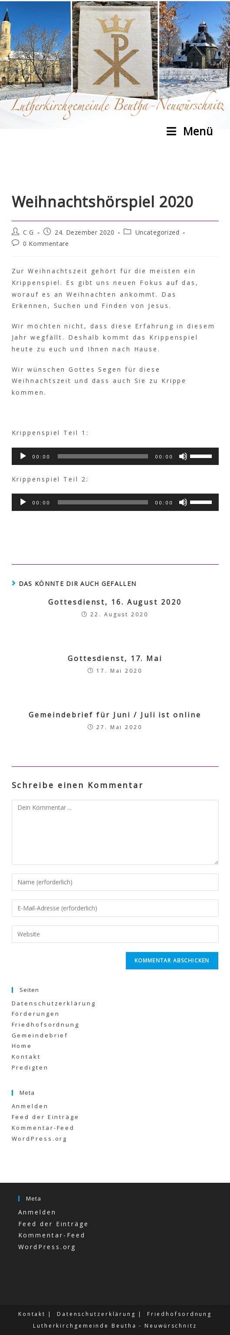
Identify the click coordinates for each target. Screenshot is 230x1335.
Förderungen (36, 1014)
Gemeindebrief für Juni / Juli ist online (115, 715)
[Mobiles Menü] (190, 131)
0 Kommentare (46, 243)
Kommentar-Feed (43, 1128)
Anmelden (30, 1106)
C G (28, 232)
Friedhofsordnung (45, 1024)
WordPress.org (40, 1138)
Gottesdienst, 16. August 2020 (114, 602)
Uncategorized (157, 232)
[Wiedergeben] (23, 456)
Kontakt (26, 1056)
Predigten (30, 1067)
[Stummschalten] (183, 456)
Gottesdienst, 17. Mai (115, 658)
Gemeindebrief (40, 1035)
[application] (115, 456)
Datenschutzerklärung (54, 1003)
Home (22, 1046)
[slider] (103, 456)
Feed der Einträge (45, 1117)
